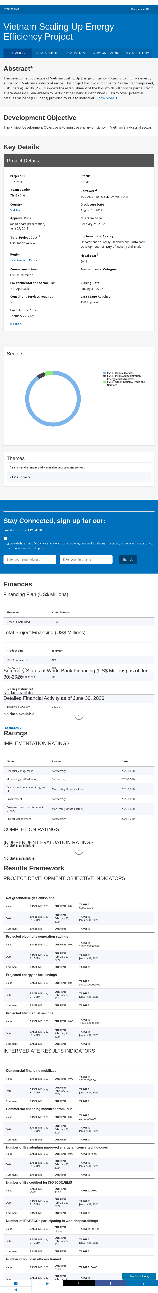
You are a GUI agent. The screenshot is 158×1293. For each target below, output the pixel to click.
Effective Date (91, 218)
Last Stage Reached (95, 296)
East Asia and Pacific (24, 260)
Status (86, 176)
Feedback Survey (139, 1276)
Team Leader (20, 190)
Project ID (17, 176)
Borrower (89, 190)
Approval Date (20, 218)
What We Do (11, 9)
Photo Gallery (137, 53)
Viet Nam (16, 210)
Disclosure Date (92, 204)
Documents (75, 53)
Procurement (47, 53)
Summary (18, 53)
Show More (107, 98)
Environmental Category (99, 269)
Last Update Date (23, 310)
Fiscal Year (90, 255)
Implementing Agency (97, 236)
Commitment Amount (26, 269)
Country (16, 204)
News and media (106, 53)
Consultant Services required (31, 296)
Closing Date (90, 283)
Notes (14, 324)
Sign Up (128, 559)
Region (15, 254)
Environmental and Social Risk (32, 283)
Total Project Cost (25, 236)
